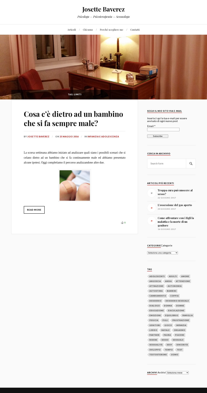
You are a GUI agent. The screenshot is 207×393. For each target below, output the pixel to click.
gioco (168, 325)
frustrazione (180, 320)
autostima (156, 291)
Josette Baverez (103, 9)
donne (180, 306)
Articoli (71, 29)
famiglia (187, 315)
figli (165, 320)
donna (168, 306)
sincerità (182, 345)
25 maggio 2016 (69, 136)
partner (154, 335)
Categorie (166, 245)
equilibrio (171, 315)
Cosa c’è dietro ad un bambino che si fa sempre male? (73, 118)
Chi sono (88, 29)
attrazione (156, 286)
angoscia (155, 281)
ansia (168, 281)
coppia (174, 296)
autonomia (175, 286)
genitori (154, 325)
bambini (171, 291)
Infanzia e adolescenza (103, 136)
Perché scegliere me (111, 29)
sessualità (156, 345)
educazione (156, 310)
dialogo (154, 306)
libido (153, 330)
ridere (153, 340)
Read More (34, 209)
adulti (173, 276)
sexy (169, 345)
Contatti (135, 29)
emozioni (155, 315)
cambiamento (157, 296)
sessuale (178, 340)
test (179, 350)
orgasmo (179, 330)
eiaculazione (176, 310)
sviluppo (155, 350)
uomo (174, 354)
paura (167, 335)
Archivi (162, 372)
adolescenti (157, 276)
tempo (169, 350)
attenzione (183, 281)
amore (185, 276)
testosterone (158, 354)
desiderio (155, 301)
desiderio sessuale (177, 301)
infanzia (181, 325)
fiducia (153, 320)
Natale (165, 330)
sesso (165, 340)
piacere (179, 335)
